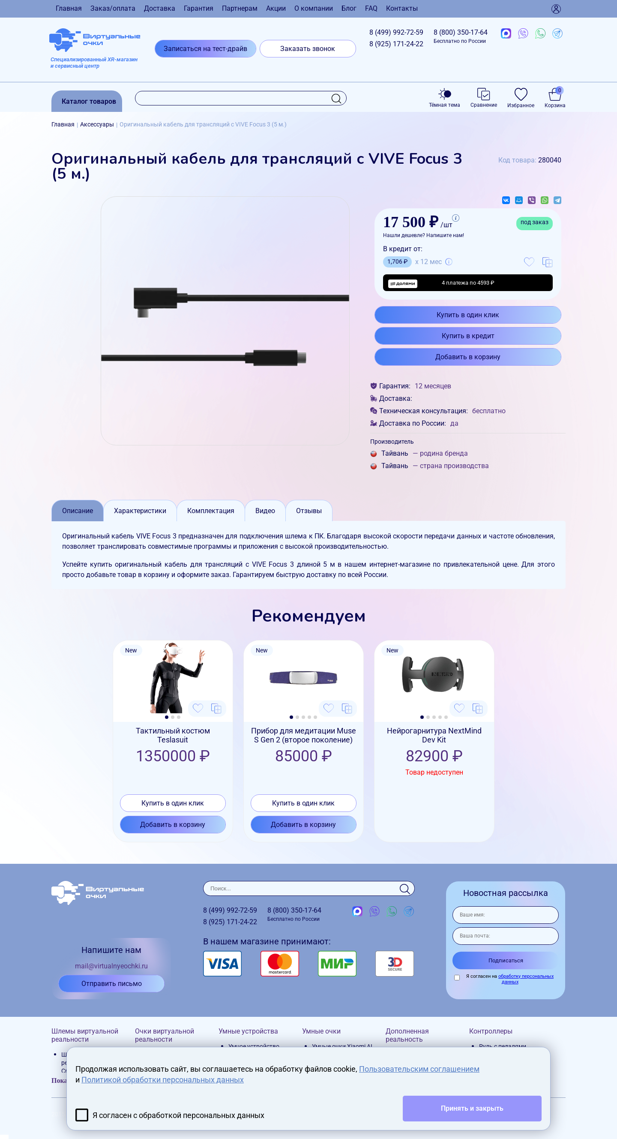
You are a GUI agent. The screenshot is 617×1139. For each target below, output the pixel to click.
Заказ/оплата (112, 8)
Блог (348, 8)
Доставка (159, 8)
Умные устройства (248, 1031)
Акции (276, 8)
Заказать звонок (307, 49)
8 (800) (461, 36)
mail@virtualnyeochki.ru (111, 966)
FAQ (371, 8)
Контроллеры (490, 1031)
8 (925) (396, 44)
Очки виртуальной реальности (164, 1035)
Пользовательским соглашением (419, 1068)
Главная (69, 8)
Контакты (402, 8)
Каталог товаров (89, 101)
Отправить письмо (111, 984)
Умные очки (321, 1031)
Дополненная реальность (407, 1035)
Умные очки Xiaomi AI (342, 1046)
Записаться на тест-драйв (205, 49)
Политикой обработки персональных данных (162, 1079)
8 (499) (396, 32)
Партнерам (240, 8)
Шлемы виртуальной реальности (84, 1035)
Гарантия (198, 8)
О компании (313, 8)
